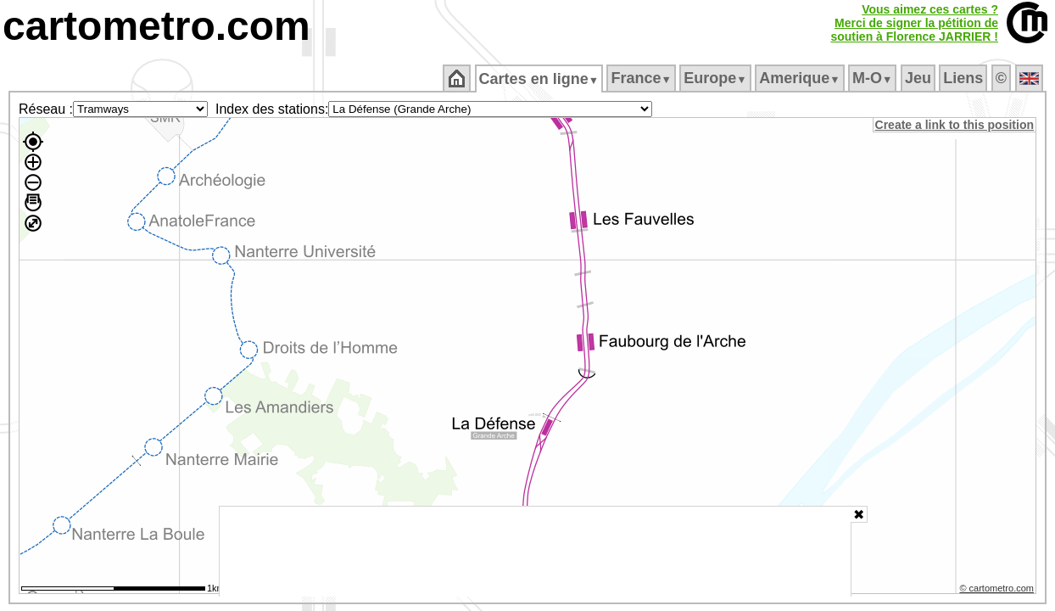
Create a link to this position (955, 125)
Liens (965, 78)
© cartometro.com (998, 591)
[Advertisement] (535, 551)
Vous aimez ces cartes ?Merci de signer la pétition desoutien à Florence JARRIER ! (914, 23)
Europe (716, 78)
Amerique (801, 78)
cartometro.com (156, 25)
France (642, 78)
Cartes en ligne (540, 78)
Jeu (919, 78)
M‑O (874, 78)
